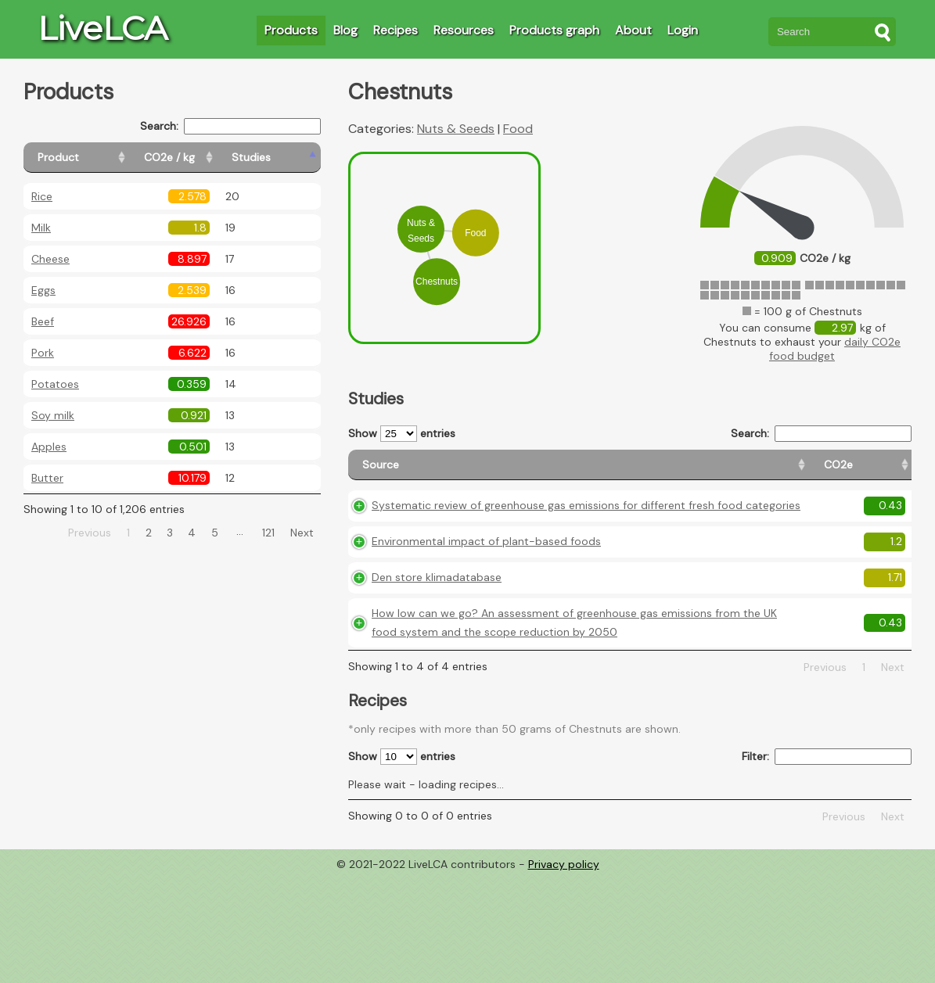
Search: (230, 126)
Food (518, 128)
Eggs (43, 290)
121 (268, 533)
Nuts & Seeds (455, 128)
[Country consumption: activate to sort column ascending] (793, 472)
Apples (49, 446)
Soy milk (52, 415)
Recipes (395, 30)
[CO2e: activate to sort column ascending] (631, 472)
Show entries (401, 433)
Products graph (554, 30)
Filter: (827, 864)
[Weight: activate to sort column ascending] (880, 472)
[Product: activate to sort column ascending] (94, 157)
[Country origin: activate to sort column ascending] (699, 472)
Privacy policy (563, 971)
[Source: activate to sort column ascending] (475, 472)
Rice (41, 196)
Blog (345, 30)
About (633, 30)
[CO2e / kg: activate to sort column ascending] (209, 157)
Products (291, 30)
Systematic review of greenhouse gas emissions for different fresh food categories (469, 538)
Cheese (50, 259)
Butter (47, 478)
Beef (42, 321)
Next (302, 533)
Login (682, 30)
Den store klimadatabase (437, 647)
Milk (41, 228)
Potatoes (55, 384)
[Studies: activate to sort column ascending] (287, 157)
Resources (463, 30)
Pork (42, 353)
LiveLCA (102, 28)
